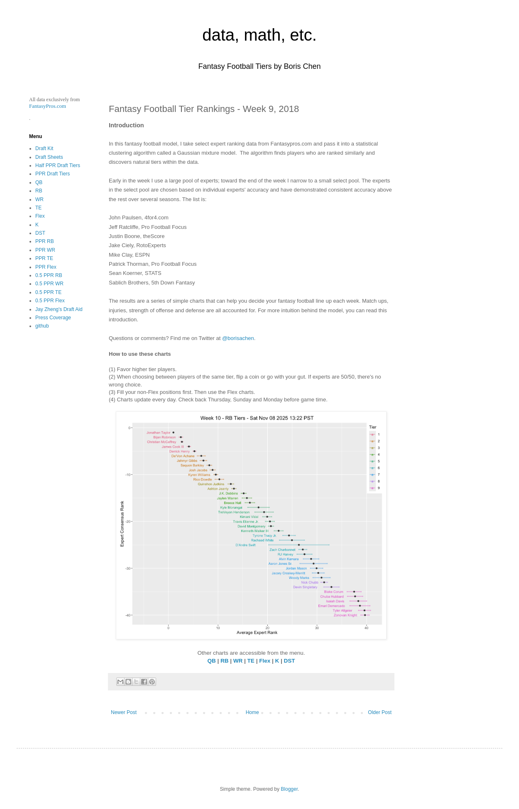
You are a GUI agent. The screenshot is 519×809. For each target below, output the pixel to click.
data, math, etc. (259, 35)
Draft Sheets (49, 157)
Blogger (289, 789)
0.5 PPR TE (48, 292)
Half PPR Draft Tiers (57, 165)
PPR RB (44, 241)
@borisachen (238, 338)
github (42, 326)
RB (224, 661)
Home (252, 712)
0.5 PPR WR (49, 284)
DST (289, 661)
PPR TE (44, 258)
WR (238, 661)
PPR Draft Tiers (52, 174)
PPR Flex (45, 267)
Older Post (380, 712)
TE (251, 661)
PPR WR (45, 250)
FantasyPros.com (47, 106)
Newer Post (124, 712)
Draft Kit (44, 148)
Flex (264, 661)
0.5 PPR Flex (50, 301)
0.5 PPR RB (48, 275)
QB (212, 661)
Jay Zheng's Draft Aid (59, 309)
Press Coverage (53, 318)
